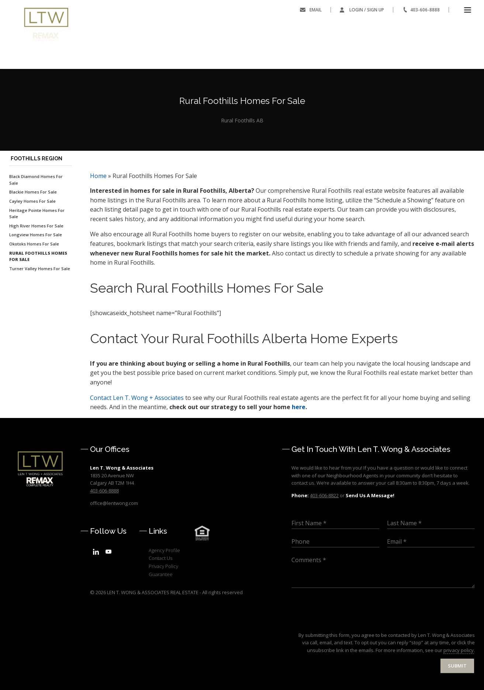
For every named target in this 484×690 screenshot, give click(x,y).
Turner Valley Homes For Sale (39, 268)
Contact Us (160, 558)
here (298, 407)
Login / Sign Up (366, 10)
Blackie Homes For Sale (33, 192)
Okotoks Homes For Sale (34, 244)
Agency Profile (164, 550)
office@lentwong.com (114, 503)
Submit (457, 665)
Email (316, 10)
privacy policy (458, 650)
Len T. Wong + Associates (137, 398)
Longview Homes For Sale (35, 234)
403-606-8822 (324, 495)
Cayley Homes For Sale (32, 201)
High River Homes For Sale (36, 226)
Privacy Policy (163, 566)
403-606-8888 (425, 10)
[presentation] (347, 623)
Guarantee (161, 574)
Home (98, 176)
